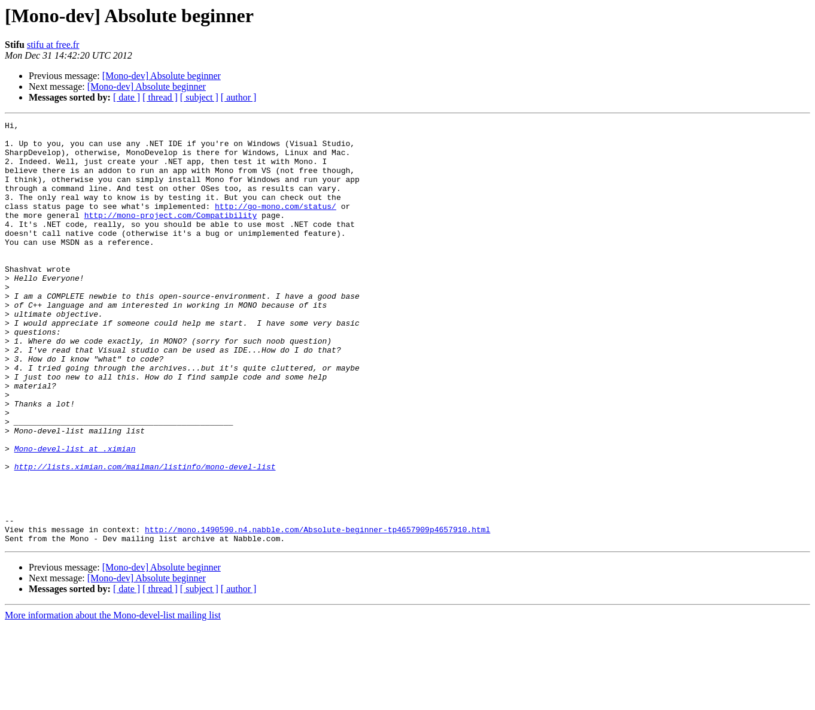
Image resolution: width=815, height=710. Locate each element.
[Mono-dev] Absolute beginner (161, 76)
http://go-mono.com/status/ (275, 224)
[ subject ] (199, 97)
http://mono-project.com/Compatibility (170, 234)
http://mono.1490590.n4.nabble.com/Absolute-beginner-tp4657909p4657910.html (317, 611)
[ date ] (126, 97)
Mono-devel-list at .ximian (75, 514)
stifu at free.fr (53, 45)
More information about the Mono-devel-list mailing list (113, 699)
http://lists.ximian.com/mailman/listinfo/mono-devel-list (145, 536)
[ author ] (239, 97)
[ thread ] (160, 97)
